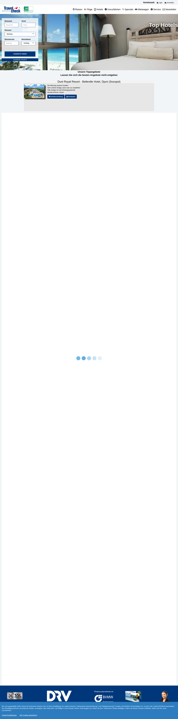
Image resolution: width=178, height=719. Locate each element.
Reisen (77, 9)
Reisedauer (26, 39)
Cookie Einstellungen (9, 715)
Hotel (24, 21)
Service (156, 9)
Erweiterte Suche (20, 60)
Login (159, 3)
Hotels (98, 9)
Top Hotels (163, 25)
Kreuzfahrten (113, 9)
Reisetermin (9, 39)
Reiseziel (8, 21)
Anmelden (169, 3)
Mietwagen (142, 9)
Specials (127, 9)
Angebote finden (20, 54)
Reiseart (8, 30)
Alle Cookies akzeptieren (28, 715)
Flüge (88, 9)
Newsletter (169, 9)
